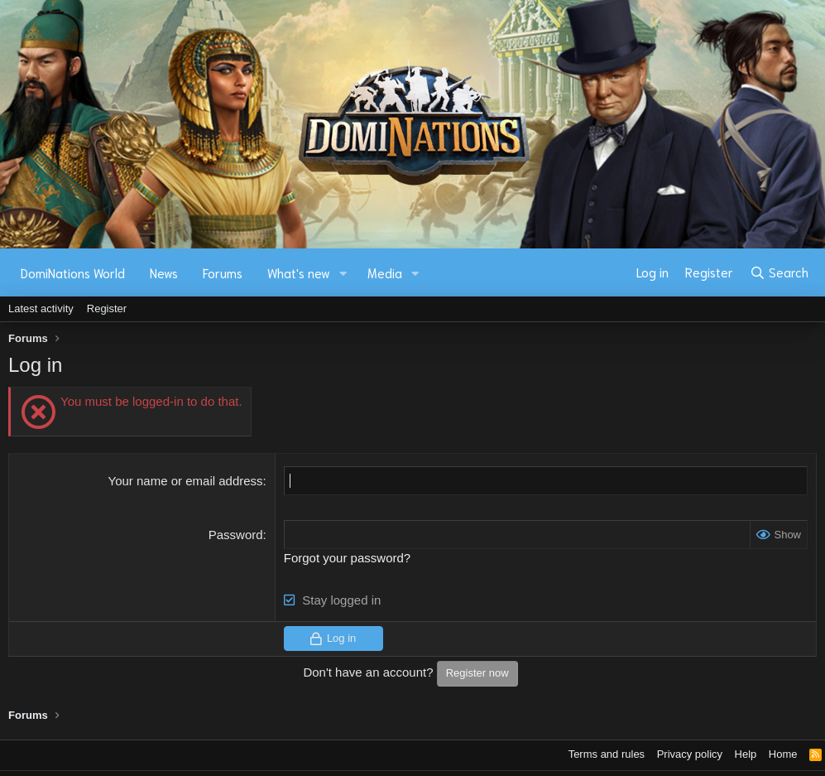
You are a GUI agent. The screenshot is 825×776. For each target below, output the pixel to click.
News (164, 272)
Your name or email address (185, 481)
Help (746, 754)
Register (107, 308)
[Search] (779, 272)
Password (236, 535)
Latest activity (41, 308)
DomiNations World (73, 272)
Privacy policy (689, 754)
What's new (298, 272)
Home (783, 754)
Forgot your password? (347, 558)
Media (384, 272)
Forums (222, 272)
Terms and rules (606, 754)
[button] (343, 272)
